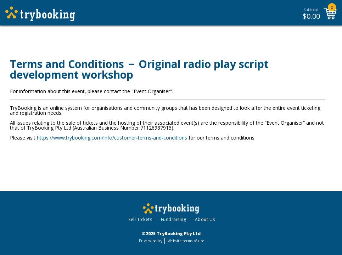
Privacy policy (151, 240)
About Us (205, 219)
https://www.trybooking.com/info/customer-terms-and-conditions (112, 137)
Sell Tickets (140, 219)
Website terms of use (186, 240)
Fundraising (173, 219)
